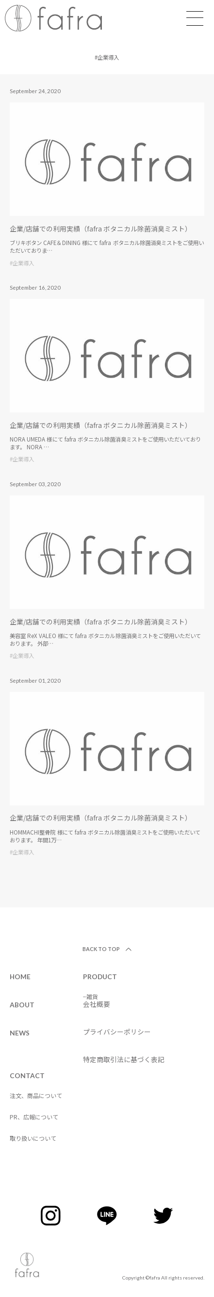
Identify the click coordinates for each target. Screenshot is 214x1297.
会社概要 (96, 1004)
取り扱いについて (33, 1138)
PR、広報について (34, 1117)
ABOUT (22, 1005)
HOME (20, 976)
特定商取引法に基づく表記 (124, 1059)
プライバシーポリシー (117, 1031)
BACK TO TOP (101, 949)
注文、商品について (36, 1095)
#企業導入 (22, 263)
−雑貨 (90, 996)
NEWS (20, 1033)
